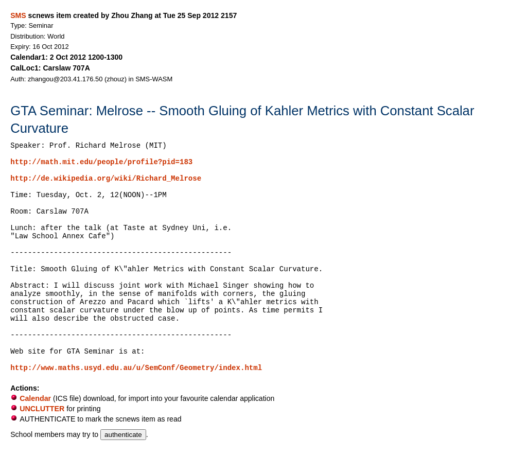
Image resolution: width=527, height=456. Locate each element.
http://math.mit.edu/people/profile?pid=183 (101, 162)
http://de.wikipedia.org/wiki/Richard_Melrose (105, 178)
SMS (18, 15)
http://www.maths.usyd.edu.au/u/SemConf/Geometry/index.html (136, 368)
